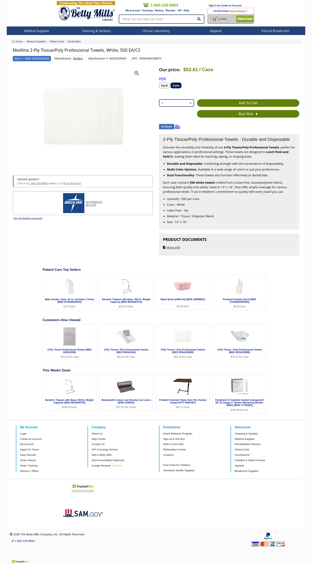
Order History (28, 460)
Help (186, 10)
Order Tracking (28, 465)
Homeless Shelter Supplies (179, 470)
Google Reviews (101, 465)
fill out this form (72, 183)
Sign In (213, 5)
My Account (133, 10)
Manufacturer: (63, 58)
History (159, 10)
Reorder (171, 10)
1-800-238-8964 (38, 183)
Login (23, 433)
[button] (17, 116)
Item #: (19, 58)
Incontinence (242, 454)
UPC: (135, 58)
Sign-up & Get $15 (174, 438)
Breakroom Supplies (246, 471)
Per (162, 78)
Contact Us (98, 444)
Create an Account (231, 5)
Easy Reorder (28, 454)
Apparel (215, 31)
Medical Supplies (36, 31)
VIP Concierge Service (105, 449)
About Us (97, 433)
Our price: (170, 69)
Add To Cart (248, 103)
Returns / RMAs (29, 471)
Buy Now (248, 114)
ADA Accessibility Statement (108, 460)
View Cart (245, 18)
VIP (179, 10)
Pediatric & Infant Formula (250, 460)
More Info (173, 247)
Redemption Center (174, 449)
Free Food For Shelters (176, 465)
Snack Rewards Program (177, 433)
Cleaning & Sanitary (96, 31)
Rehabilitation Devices (248, 444)
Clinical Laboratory (156, 31)
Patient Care (242, 449)
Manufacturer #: (98, 58)
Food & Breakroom (275, 31)
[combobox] (176, 103)
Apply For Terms (29, 449)
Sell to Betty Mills (102, 454)
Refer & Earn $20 (173, 444)
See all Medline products (28, 218)
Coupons (168, 454)
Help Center (99, 438)
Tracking (147, 10)
